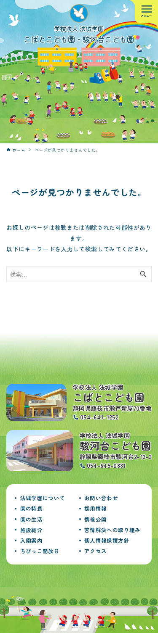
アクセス (95, 551)
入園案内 (31, 540)
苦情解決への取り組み (112, 530)
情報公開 (95, 519)
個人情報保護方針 (106, 540)
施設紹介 (31, 530)
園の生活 (31, 519)
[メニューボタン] (146, 11)
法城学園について (42, 498)
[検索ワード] (79, 274)
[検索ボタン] (143, 274)
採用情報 (95, 508)
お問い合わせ (101, 498)
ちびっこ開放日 (39, 551)
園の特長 (31, 508)
